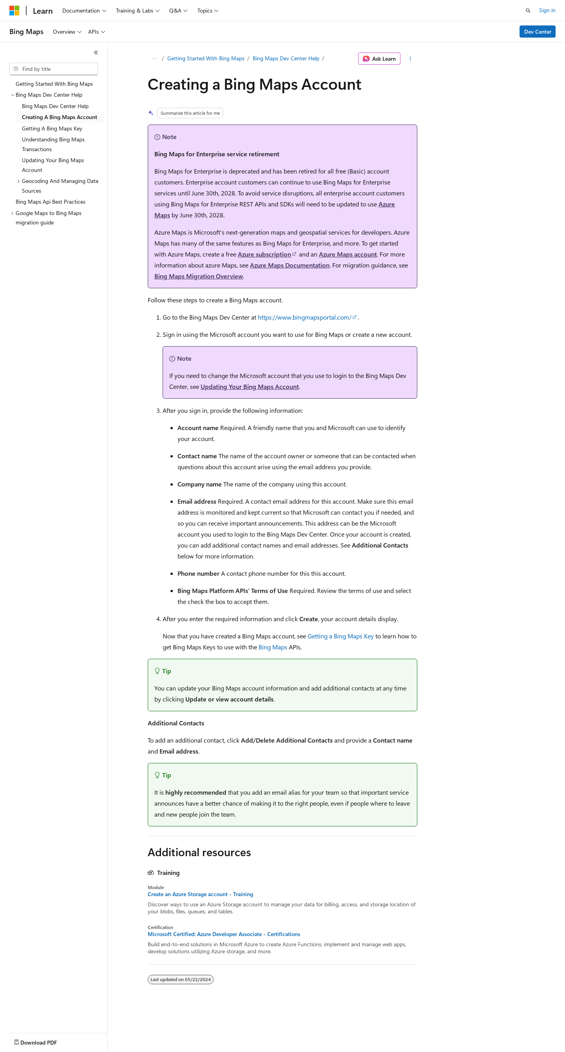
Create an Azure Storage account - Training (200, 894)
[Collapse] (96, 52)
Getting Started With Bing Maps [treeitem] (54, 83)
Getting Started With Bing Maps (205, 58)
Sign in (547, 10)
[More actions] (410, 58)
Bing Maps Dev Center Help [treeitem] (55, 106)
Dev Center (537, 31)
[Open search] (528, 11)
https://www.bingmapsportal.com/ (304, 317)
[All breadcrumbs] (154, 58)
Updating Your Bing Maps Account (250, 386)
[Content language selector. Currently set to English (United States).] (45, 1040)
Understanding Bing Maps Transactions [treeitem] (53, 144)
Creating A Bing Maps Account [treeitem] (59, 117)
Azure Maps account (348, 254)
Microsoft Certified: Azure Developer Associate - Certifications (224, 934)
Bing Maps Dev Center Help (286, 58)
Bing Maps (273, 647)
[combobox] (53, 69)
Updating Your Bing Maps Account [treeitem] (53, 165)
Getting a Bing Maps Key (341, 636)
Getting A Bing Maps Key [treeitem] (52, 128)
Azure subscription (264, 254)
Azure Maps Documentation (290, 265)
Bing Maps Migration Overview (198, 276)
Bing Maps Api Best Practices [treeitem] (50, 201)
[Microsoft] (14, 10)
